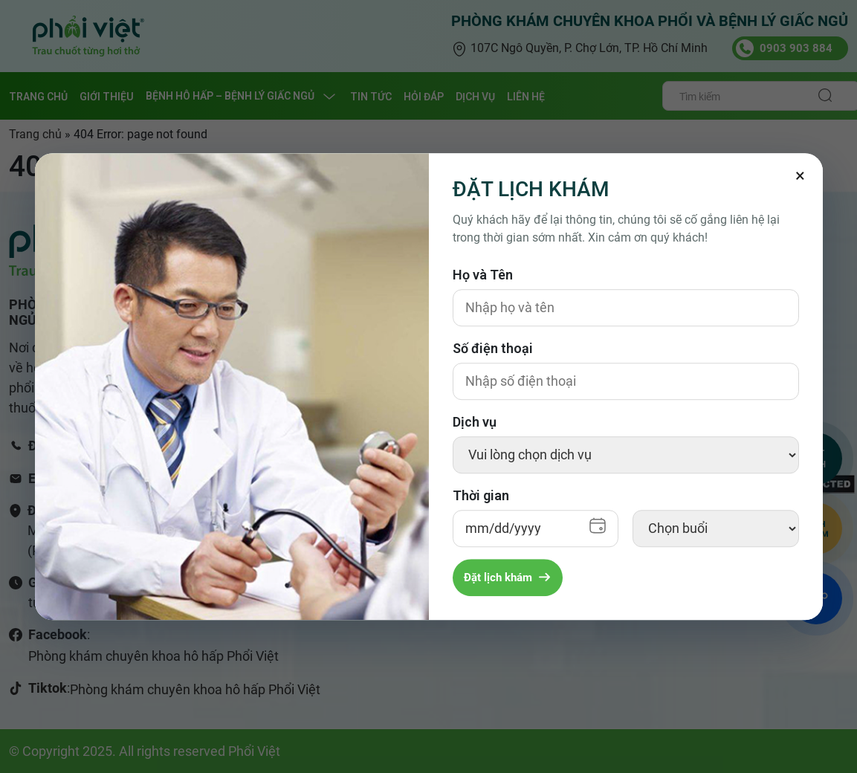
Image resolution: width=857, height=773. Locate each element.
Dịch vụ (475, 422)
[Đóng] (800, 175)
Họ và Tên (483, 274)
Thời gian (481, 495)
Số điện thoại (493, 348)
